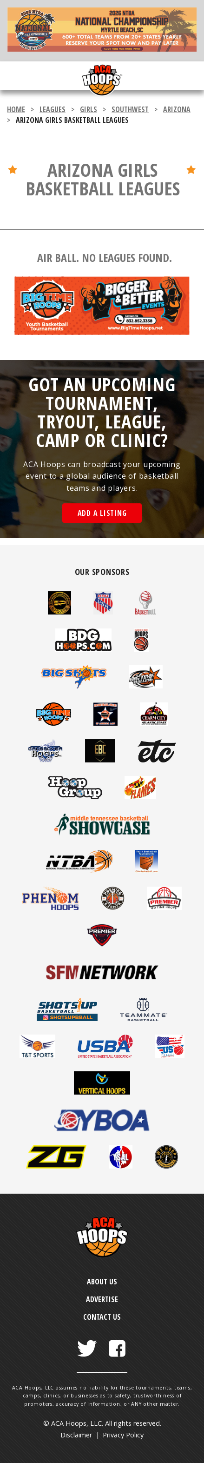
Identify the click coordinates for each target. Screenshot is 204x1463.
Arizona (177, 109)
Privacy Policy (123, 1434)
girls (88, 109)
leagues (52, 109)
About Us (102, 1281)
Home (16, 109)
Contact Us (102, 1317)
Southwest (130, 109)
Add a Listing (102, 513)
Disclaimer (76, 1434)
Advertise (102, 1299)
